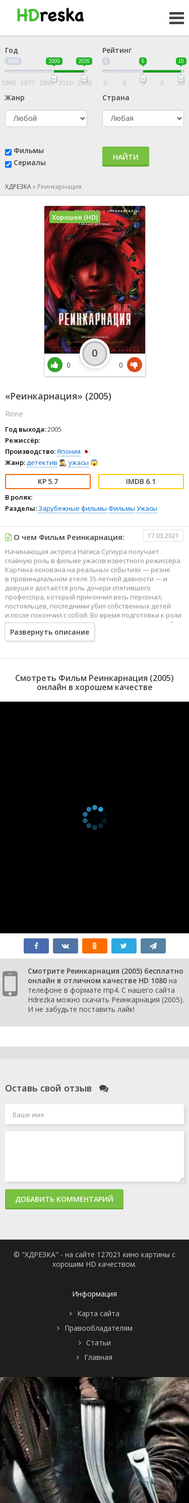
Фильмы (29, 150)
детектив (42, 462)
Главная (98, 1357)
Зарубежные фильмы (72, 508)
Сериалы (30, 162)
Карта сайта (98, 1313)
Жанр (15, 97)
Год (11, 50)
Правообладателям (99, 1328)
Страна (116, 97)
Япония (69, 451)
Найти (126, 157)
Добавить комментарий (64, 1199)
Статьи (98, 1342)
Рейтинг (117, 50)
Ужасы (147, 508)
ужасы (79, 462)
